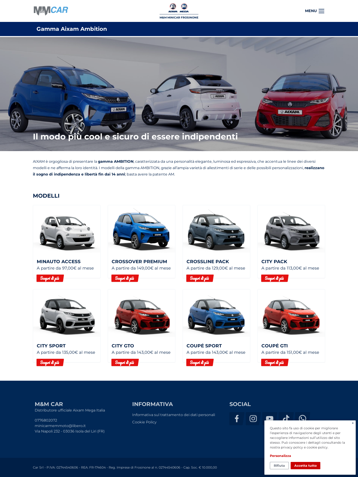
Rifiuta (279, 466)
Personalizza (280, 456)
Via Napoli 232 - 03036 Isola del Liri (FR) (70, 431)
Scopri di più (49, 278)
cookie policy (317, 447)
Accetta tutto (305, 466)
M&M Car (51, 11)
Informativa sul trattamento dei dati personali (173, 415)
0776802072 (46, 420)
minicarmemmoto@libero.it (60, 426)
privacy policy (292, 447)
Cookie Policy (144, 422)
